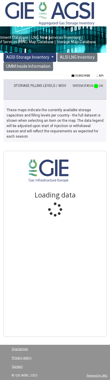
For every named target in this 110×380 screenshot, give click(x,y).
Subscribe (81, 75)
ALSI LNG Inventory (77, 57)
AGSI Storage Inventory (28, 57)
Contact (17, 367)
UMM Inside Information (28, 66)
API (100, 75)
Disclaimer (20, 349)
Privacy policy (21, 358)
